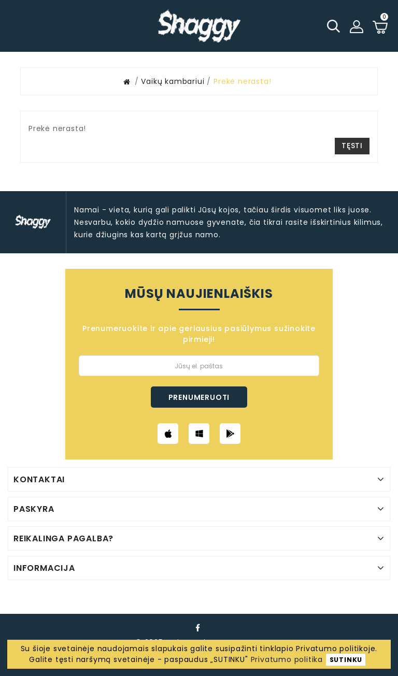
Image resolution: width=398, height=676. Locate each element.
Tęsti (352, 145)
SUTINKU (346, 659)
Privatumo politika (287, 659)
